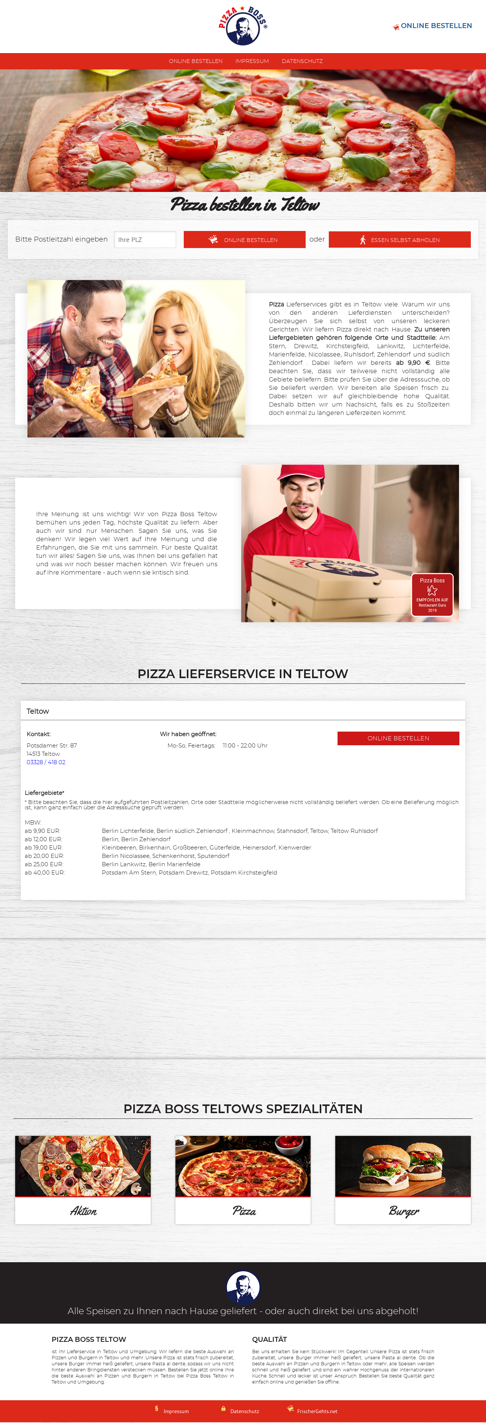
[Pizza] (243, 1181)
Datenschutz (302, 62)
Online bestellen (195, 62)
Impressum (252, 62)
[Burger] (403, 1181)
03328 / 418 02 (46, 763)
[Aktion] (83, 1181)
